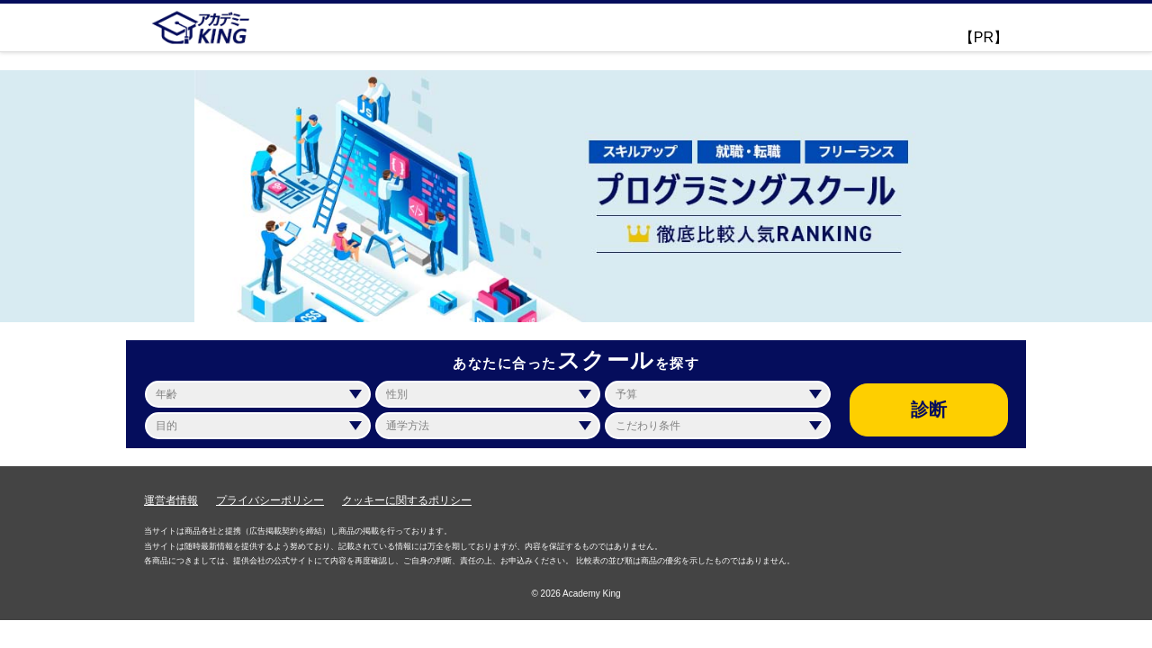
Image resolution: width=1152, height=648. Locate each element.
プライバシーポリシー (270, 500)
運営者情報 (171, 500)
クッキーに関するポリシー (407, 500)
